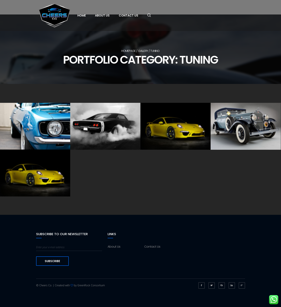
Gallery (143, 51)
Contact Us (128, 15)
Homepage (128, 51)
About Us (102, 15)
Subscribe (52, 261)
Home (81, 15)
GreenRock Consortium (91, 285)
